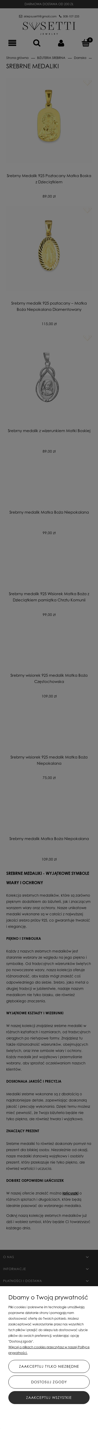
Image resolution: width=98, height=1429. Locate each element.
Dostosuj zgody (49, 1382)
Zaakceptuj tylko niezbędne (49, 1366)
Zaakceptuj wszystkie (49, 1397)
